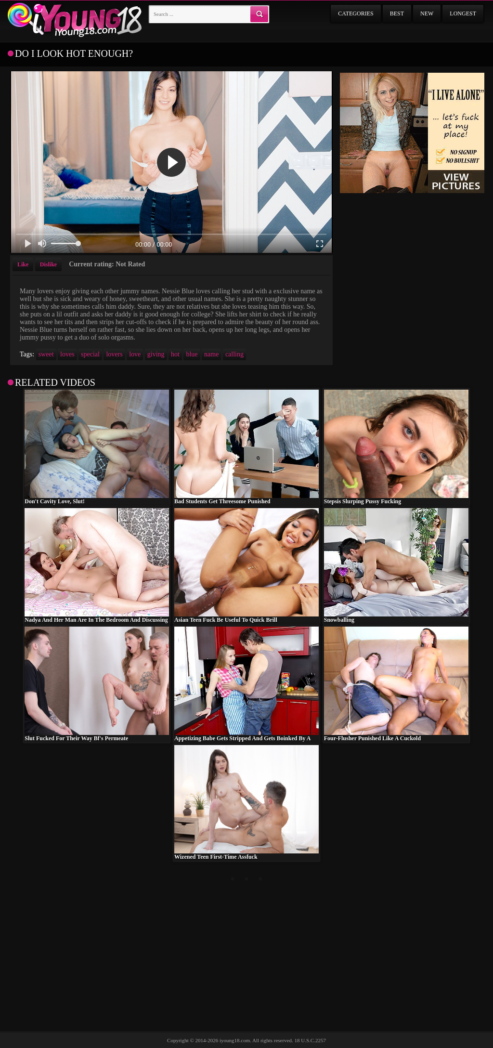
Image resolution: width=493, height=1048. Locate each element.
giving (156, 354)
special (90, 354)
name (211, 354)
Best (397, 13)
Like (22, 264)
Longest (463, 13)
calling (234, 354)
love (135, 354)
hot (175, 354)
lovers (114, 354)
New (426, 13)
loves (67, 354)
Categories (355, 13)
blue (191, 354)
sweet (46, 354)
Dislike (48, 264)
